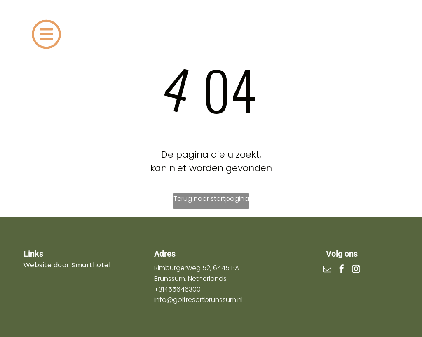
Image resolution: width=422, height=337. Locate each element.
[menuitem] (80, 265)
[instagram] (356, 270)
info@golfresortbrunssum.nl (198, 299)
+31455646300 (177, 289)
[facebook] (341, 270)
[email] (327, 270)
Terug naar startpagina (211, 198)
